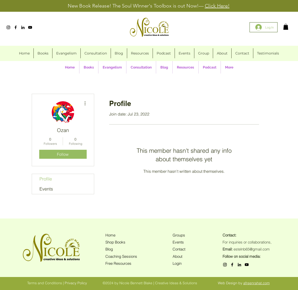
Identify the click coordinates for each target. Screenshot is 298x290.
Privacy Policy (76, 283)
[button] (285, 27)
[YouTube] (30, 27)
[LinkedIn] (22, 27)
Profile (45, 179)
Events (46, 189)
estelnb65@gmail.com (252, 249)
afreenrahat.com (256, 283)
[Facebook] (15, 27)
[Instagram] (8, 27)
